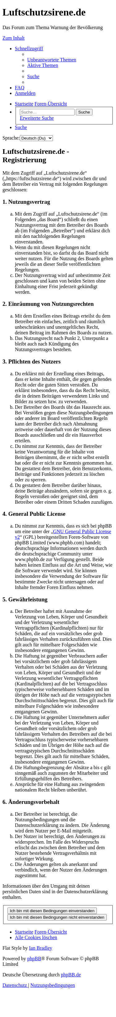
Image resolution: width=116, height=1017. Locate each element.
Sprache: (11, 138)
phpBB (34, 958)
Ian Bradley (40, 948)
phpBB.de (71, 974)
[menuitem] (51, 59)
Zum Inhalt (13, 38)
